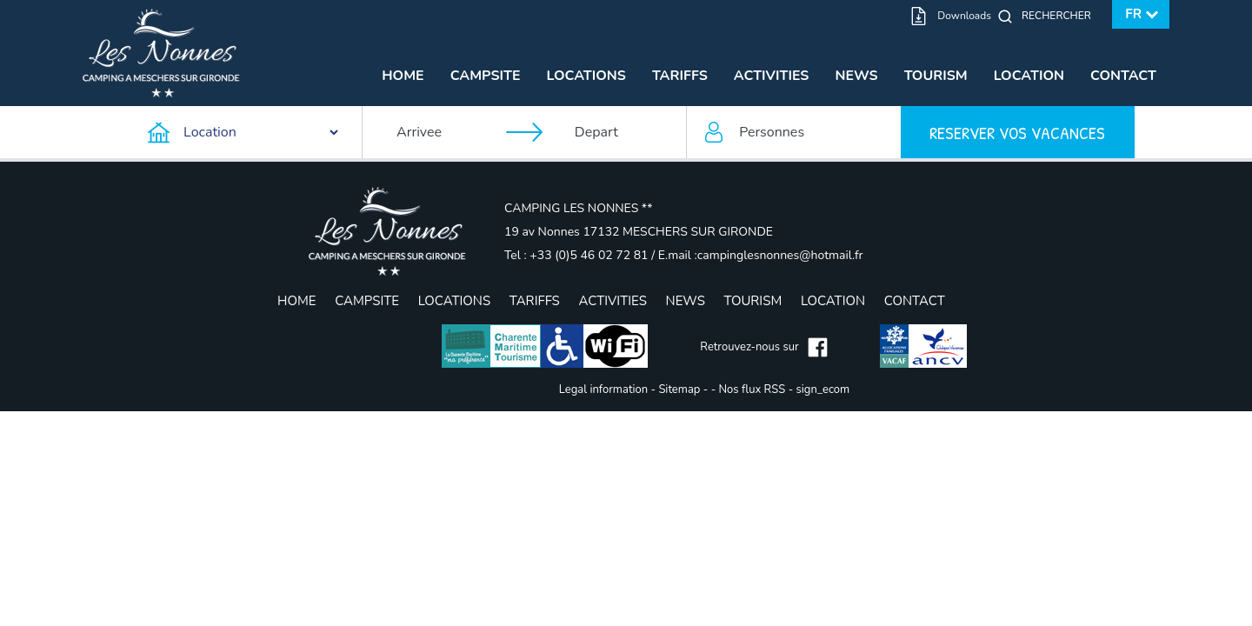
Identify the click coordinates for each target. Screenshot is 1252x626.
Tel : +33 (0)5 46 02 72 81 (577, 255)
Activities (771, 75)
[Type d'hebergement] (244, 132)
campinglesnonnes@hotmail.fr (780, 255)
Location (1029, 75)
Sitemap (679, 389)
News (856, 75)
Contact (1123, 75)
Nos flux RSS (752, 389)
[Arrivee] (443, 132)
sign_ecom (823, 389)
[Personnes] (794, 132)
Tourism (936, 75)
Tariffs (680, 75)
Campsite (485, 75)
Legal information (603, 389)
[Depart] (621, 132)
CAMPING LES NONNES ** (578, 208)
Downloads (964, 16)
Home (402, 75)
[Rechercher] (1061, 16)
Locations (586, 75)
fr (1133, 14)
